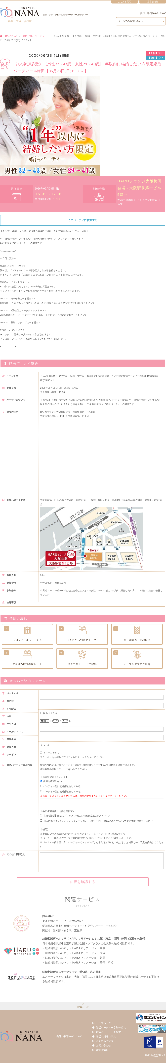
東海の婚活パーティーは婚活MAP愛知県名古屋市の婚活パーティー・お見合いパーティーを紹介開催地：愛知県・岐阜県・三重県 (79, 926)
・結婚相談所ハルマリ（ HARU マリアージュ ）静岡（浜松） (79, 962)
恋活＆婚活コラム (105, 1036)
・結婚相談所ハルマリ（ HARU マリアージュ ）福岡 (73, 957)
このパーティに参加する (82, 220)
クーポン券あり (49, 753)
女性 (53, 713)
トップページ (102, 1023)
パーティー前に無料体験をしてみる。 (61, 786)
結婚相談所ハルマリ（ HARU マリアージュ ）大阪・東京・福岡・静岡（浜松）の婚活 (93, 938)
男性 (44, 713)
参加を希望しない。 (52, 781)
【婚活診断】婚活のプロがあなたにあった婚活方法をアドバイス (75, 815)
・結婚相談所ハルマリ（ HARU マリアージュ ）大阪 (73, 953)
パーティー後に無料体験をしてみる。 (61, 791)
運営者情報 (101, 1049)
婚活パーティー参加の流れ (109, 1027)
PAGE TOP (83, 1005)
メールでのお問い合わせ (141, 21)
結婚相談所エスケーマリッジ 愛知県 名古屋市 (71, 971)
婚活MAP (48, 916)
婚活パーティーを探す (107, 1032)
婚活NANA (8, 36)
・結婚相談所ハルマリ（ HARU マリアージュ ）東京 (73, 948)
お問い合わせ (102, 1045)
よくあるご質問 (104, 1040)
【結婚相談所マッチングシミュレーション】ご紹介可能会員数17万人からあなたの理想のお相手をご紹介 (96, 820)
